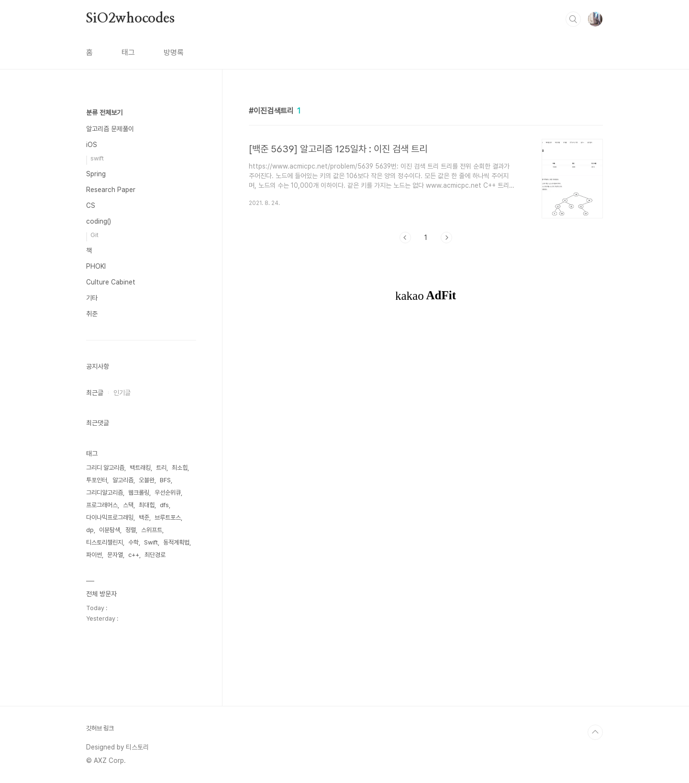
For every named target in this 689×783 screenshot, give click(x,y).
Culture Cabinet (110, 282)
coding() (98, 221)
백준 (144, 517)
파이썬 (94, 554)
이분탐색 (109, 529)
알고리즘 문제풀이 (110, 129)
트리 (161, 467)
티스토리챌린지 (104, 542)
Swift (151, 542)
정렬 (130, 529)
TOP (595, 732)
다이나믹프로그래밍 (109, 517)
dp (90, 529)
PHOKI (96, 266)
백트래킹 (140, 467)
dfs (164, 505)
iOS (91, 144)
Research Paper (110, 189)
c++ (133, 554)
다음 (446, 237)
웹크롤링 (138, 492)
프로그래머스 (102, 505)
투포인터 (96, 480)
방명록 (174, 52)
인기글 (122, 393)
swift (97, 158)
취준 (92, 314)
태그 (128, 52)
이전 (405, 237)
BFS (165, 480)
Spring (96, 174)
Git (94, 234)
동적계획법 (176, 542)
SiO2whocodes (130, 18)
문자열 (115, 554)
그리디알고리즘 (104, 492)
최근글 (94, 393)
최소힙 (180, 467)
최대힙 (147, 505)
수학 (133, 542)
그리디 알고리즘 (105, 467)
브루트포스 (168, 517)
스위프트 (151, 529)
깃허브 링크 (100, 728)
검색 (573, 19)
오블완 (147, 480)
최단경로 (155, 554)
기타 (92, 298)
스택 (128, 505)
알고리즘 (122, 480)
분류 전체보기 (104, 112)
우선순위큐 (168, 492)
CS (90, 205)
